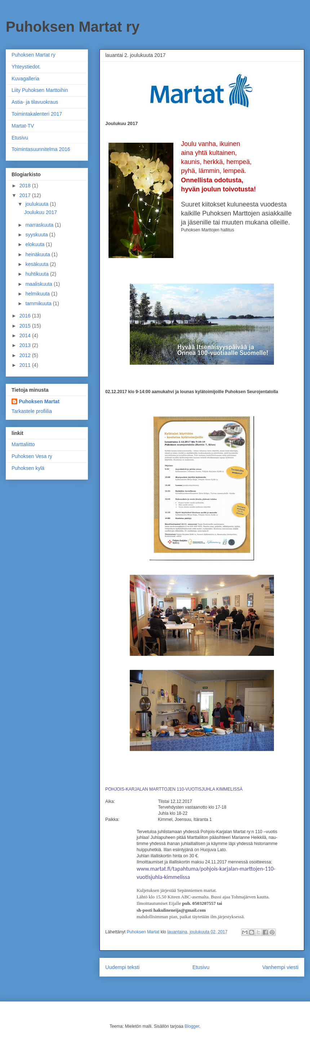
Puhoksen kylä (28, 468)
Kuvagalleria (25, 78)
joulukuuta (37, 204)
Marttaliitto (23, 444)
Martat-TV (23, 126)
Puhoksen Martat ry (73, 27)
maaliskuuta (39, 284)
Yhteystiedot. (26, 67)
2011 (25, 365)
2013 (25, 345)
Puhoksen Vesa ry (32, 456)
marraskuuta (40, 225)
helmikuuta (38, 294)
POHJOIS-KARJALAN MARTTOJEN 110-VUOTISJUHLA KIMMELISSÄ (174, 789)
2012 (25, 355)
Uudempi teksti (122, 967)
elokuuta (35, 244)
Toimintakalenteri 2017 (37, 114)
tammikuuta (39, 303)
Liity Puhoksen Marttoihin (40, 90)
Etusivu (200, 967)
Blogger (192, 1026)
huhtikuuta (37, 274)
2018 (25, 185)
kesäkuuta (37, 264)
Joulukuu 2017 (40, 212)
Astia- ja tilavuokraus (35, 102)
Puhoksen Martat (39, 401)
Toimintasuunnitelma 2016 (41, 149)
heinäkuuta (38, 254)
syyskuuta (37, 234)
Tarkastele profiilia (32, 411)
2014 (25, 335)
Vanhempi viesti (280, 967)
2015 (25, 326)
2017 (25, 195)
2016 (25, 316)
